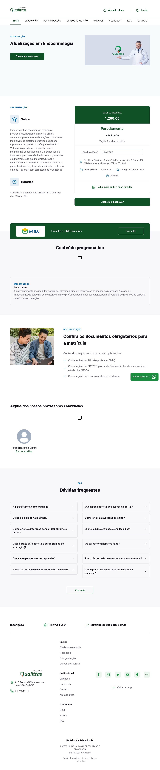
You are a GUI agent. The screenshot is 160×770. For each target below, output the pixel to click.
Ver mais (80, 590)
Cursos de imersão (70, 663)
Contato (64, 689)
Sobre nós (65, 684)
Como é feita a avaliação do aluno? (116, 517)
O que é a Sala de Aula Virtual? (44, 517)
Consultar (131, 231)
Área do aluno (67, 694)
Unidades (65, 678)
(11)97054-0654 (57, 624)
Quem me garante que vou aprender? (44, 558)
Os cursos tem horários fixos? (116, 543)
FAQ (62, 720)
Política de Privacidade (79, 740)
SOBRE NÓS (115, 21)
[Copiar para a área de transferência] (80, 258)
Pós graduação (68, 658)
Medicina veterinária (70, 647)
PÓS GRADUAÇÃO (52, 21)
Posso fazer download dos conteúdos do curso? (44, 569)
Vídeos (63, 715)
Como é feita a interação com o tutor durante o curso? (44, 531)
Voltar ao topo (122, 687)
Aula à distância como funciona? (44, 506)
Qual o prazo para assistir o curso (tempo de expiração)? (44, 545)
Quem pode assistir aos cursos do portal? (116, 506)
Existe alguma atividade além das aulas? (116, 529)
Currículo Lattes (24, 451)
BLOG (129, 21)
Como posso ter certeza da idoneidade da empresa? (116, 571)
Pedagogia (65, 652)
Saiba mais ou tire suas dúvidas (112, 187)
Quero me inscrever (27, 56)
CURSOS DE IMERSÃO (77, 21)
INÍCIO (16, 21)
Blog (62, 710)
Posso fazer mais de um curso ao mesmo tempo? (116, 558)
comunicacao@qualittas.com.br (108, 624)
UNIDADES (98, 21)
